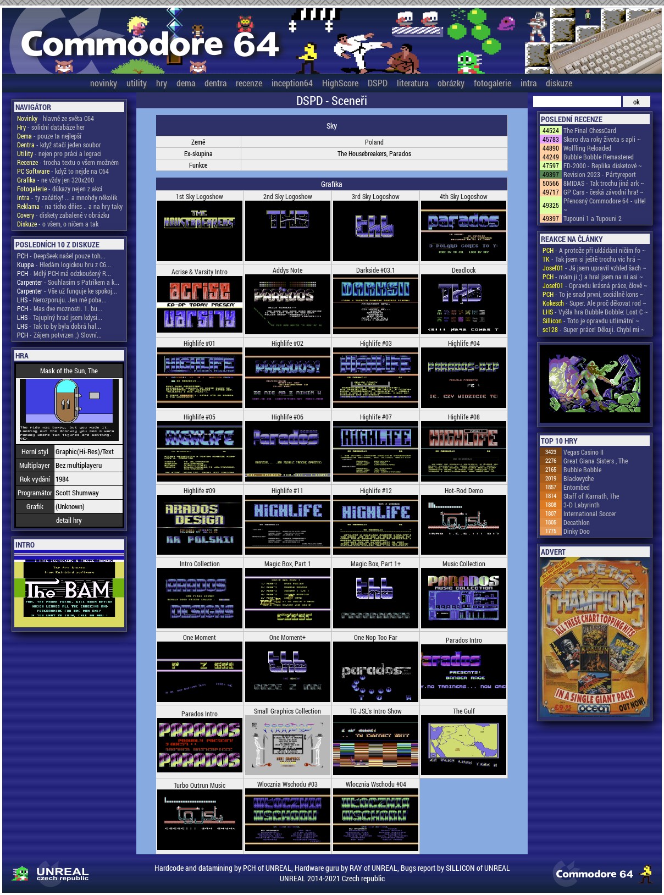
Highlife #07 (376, 416)
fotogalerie (492, 83)
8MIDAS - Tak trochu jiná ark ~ (603, 183)
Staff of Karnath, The (591, 495)
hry (161, 83)
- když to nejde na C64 (63, 171)
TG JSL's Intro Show (376, 710)
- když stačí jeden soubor (59, 144)
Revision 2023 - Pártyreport (599, 174)
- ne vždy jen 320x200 (55, 179)
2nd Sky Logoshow (287, 196)
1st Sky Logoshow (199, 196)
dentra (215, 83)
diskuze (559, 83)
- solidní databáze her (51, 127)
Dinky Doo (576, 531)
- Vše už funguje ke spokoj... (67, 290)
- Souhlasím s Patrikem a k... (68, 282)
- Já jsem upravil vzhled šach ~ (594, 267)
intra (528, 83)
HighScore (340, 83)
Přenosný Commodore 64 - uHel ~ (604, 205)
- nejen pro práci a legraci (59, 153)
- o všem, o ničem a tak (57, 223)
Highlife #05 (199, 416)
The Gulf (464, 710)
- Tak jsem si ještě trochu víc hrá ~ (592, 259)
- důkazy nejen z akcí (59, 188)
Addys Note (287, 270)
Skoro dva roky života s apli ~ (602, 139)
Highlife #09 (199, 490)
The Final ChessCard (589, 130)
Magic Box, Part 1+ (376, 563)
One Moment (199, 637)
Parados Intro (464, 640)
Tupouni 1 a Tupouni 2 (592, 218)
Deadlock (463, 270)
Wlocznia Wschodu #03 (287, 784)
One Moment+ (287, 637)
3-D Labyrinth (581, 504)
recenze (249, 83)
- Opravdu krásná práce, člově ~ (595, 285)
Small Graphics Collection (287, 710)
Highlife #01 (199, 343)
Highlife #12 (376, 490)
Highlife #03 (376, 343)
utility (136, 83)
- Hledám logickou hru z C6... (64, 264)
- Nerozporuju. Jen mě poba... (62, 299)
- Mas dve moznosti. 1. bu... (59, 308)
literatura (412, 83)
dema (185, 83)
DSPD (378, 83)
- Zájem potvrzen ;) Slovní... (59, 334)
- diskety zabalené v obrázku (63, 215)
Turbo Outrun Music (199, 785)
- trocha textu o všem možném (68, 162)
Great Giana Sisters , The (595, 460)
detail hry (69, 520)
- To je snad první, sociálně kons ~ (593, 294)
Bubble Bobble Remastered (598, 156)
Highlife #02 (287, 343)
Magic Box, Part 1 (287, 563)
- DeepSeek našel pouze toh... (61, 255)
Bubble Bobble (582, 469)
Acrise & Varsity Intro (199, 271)
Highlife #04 (464, 343)
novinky (103, 83)
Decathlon (576, 522)
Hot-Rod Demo (464, 490)
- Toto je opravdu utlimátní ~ (591, 320)
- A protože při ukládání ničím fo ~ (594, 250)
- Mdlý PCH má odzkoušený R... (64, 273)
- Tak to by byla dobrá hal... (59, 326)
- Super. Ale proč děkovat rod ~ (594, 303)
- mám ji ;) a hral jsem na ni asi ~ (593, 276)
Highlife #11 (287, 490)
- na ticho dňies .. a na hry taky (70, 206)
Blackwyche (578, 478)
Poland (374, 141)
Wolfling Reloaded (587, 147)
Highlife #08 (464, 416)
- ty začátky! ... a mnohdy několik (67, 197)
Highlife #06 (287, 416)
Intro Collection (200, 563)
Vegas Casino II (583, 452)
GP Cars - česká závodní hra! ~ (603, 191)
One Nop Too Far (375, 637)
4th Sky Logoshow (464, 196)
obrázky (451, 83)
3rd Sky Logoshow (376, 196)
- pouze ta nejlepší (49, 135)
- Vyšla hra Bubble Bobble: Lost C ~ (595, 311)
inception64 (292, 83)
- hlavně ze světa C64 (55, 118)
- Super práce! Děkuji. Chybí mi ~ (594, 329)
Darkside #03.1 (375, 270)
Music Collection (463, 563)
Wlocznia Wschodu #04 (376, 784)
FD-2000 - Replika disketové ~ (602, 165)
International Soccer (589, 513)
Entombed (576, 487)
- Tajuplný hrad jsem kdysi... (59, 317)
